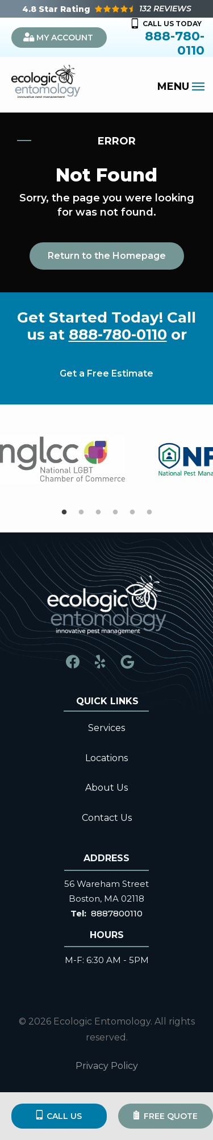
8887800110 (117, 913)
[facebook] (73, 661)
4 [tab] (115, 512)
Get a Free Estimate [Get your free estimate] (106, 373)
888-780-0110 (118, 334)
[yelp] (100, 661)
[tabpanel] (62, 459)
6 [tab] (149, 512)
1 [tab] (64, 512)
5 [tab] (132, 512)
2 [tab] (81, 512)
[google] (127, 661)
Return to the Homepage (107, 255)
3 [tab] (98, 512)
